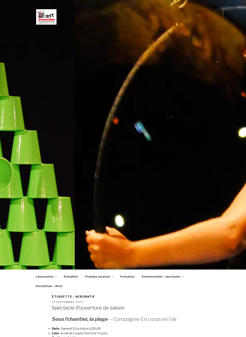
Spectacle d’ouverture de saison (88, 308)
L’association (46, 276)
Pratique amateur (99, 276)
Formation (127, 276)
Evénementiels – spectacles (163, 276)
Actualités (71, 276)
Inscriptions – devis (49, 286)
